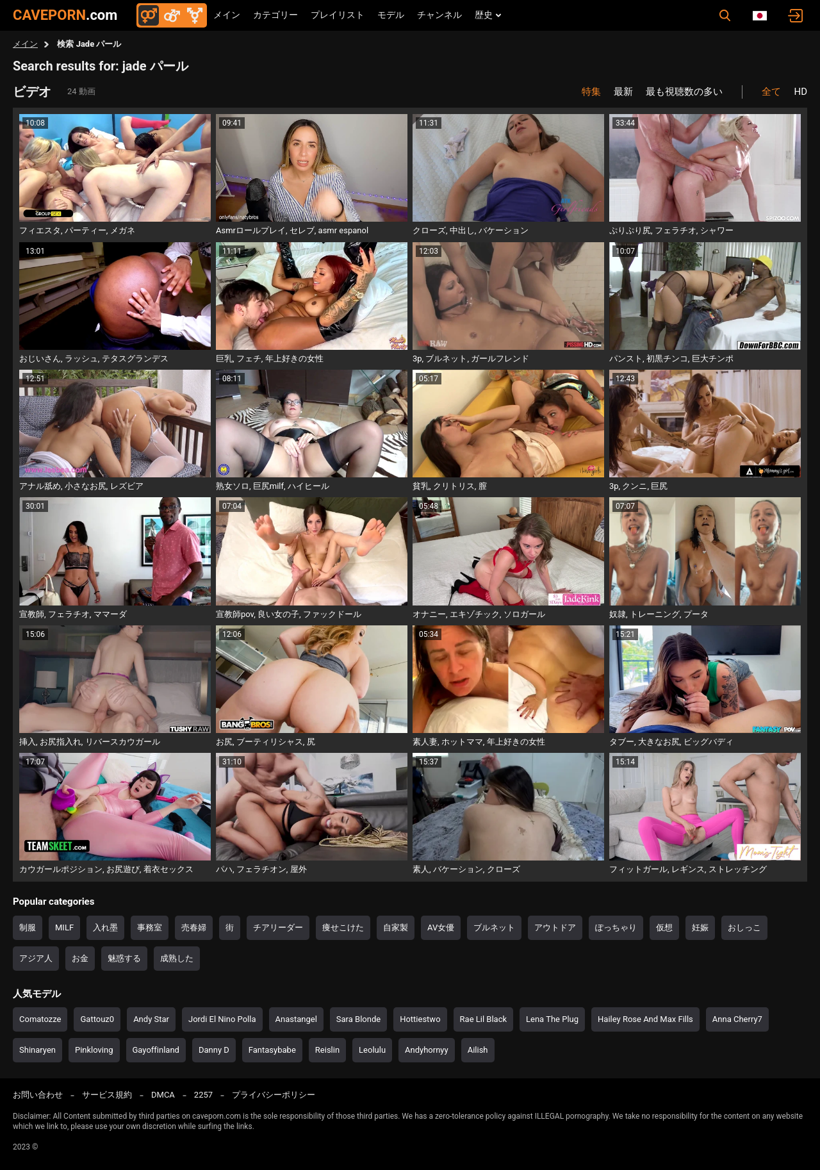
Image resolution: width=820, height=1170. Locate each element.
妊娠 (700, 927)
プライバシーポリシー (273, 1095)
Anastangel (296, 1019)
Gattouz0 (97, 1019)
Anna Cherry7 (737, 1019)
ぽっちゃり (616, 927)
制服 (27, 927)
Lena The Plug (552, 1019)
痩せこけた (343, 927)
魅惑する (124, 958)
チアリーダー (278, 927)
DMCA (163, 1095)
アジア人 (36, 958)
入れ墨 (105, 927)
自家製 (395, 927)
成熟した (176, 958)
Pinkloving (94, 1050)
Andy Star (151, 1019)
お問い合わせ (38, 1095)
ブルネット (494, 927)
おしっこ (744, 927)
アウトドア (555, 927)
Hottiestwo (420, 1019)
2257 (203, 1095)
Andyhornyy (426, 1050)
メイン (226, 15)
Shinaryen (37, 1050)
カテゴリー (275, 15)
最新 (623, 91)
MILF (64, 927)
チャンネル (439, 15)
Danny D (214, 1050)
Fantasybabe (272, 1050)
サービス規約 (107, 1095)
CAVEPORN (65, 15)
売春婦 (193, 927)
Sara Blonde (358, 1019)
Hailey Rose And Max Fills (645, 1019)
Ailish (478, 1050)
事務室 (149, 927)
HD (800, 91)
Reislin (327, 1050)
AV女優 (440, 927)
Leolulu (372, 1050)
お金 (80, 958)
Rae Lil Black (483, 1019)
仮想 (664, 927)
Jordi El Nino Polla (222, 1019)
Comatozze (40, 1019)
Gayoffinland (156, 1050)
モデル (390, 15)
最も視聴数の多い (684, 91)
